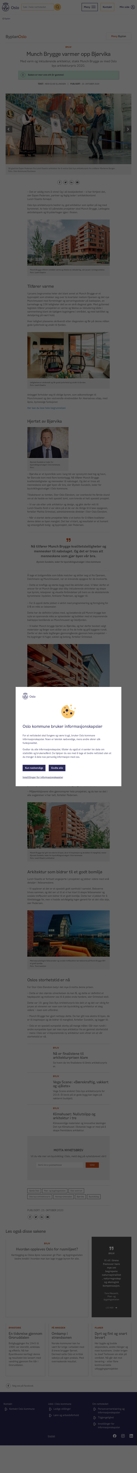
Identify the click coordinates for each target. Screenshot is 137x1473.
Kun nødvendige (34, 768)
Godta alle (57, 768)
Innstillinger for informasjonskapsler (43, 777)
